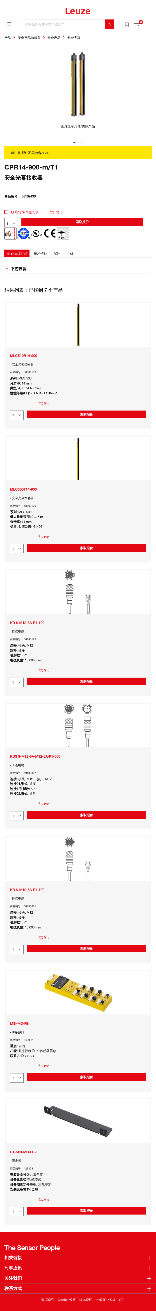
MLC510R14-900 (23, 355)
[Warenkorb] (149, 22)
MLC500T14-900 (23, 489)
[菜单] (9, 23)
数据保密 (47, 1300)
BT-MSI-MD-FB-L (24, 1152)
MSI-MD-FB (19, 1023)
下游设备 (15, 268)
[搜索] (109, 24)
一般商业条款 (106, 1300)
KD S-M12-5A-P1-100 (27, 890)
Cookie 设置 (67, 1300)
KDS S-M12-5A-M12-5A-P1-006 (35, 756)
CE (121, 1300)
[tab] (16, 253)
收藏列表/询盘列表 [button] (21, 212)
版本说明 (85, 1300)
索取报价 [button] (82, 222)
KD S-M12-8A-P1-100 (27, 623)
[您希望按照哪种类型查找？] (64, 24)
